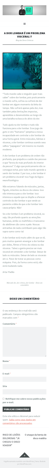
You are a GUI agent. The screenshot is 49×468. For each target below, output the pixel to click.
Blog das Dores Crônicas (24, 40)
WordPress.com (25, 464)
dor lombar (30, 283)
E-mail (7, 373)
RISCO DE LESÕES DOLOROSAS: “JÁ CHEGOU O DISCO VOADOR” (11, 440)
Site (5, 386)
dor (15, 283)
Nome (6, 361)
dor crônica (21, 283)
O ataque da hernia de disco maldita (35, 436)
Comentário (10, 323)
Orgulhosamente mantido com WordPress (19, 461)
